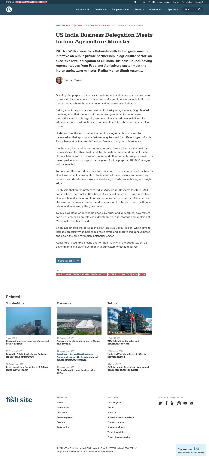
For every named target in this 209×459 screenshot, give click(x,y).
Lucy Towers (75, 80)
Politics (95, 25)
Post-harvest (98, 274)
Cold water (101, 9)
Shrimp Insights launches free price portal (76, 371)
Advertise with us (116, 427)
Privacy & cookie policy (118, 437)
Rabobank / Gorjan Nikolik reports (75, 354)
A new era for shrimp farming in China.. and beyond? (78, 342)
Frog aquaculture (26, 2)
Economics (82, 25)
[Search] (192, 9)
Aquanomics (156, 9)
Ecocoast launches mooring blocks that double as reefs (27, 342)
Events (176, 2)
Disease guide (164, 2)
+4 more (105, 25)
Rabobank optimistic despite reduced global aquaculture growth (77, 358)
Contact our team (115, 422)
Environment (63, 274)
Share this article (68, 260)
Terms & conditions (116, 432)
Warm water (83, 9)
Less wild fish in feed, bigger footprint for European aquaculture (27, 355)
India (142, 274)
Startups (139, 9)
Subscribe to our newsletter (120, 417)
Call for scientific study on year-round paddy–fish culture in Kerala (128, 368)
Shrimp (43, 2)
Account (199, 2)
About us (111, 412)
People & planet (121, 9)
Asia (135, 274)
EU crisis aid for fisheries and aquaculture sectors (123, 342)
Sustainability (65, 25)
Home (60, 402)
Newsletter (187, 2)
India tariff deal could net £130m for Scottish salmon (127, 355)
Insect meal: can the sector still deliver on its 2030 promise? (27, 368)
